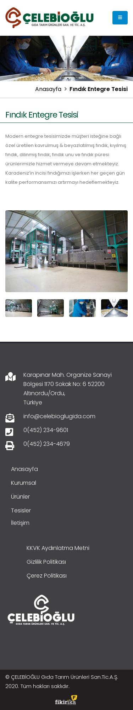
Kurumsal (23, 483)
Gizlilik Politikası (46, 562)
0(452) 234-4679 (46, 444)
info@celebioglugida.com (59, 416)
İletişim (20, 523)
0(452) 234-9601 (45, 430)
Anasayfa (48, 89)
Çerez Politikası (47, 576)
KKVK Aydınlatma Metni (58, 548)
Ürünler (20, 497)
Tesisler (21, 510)
